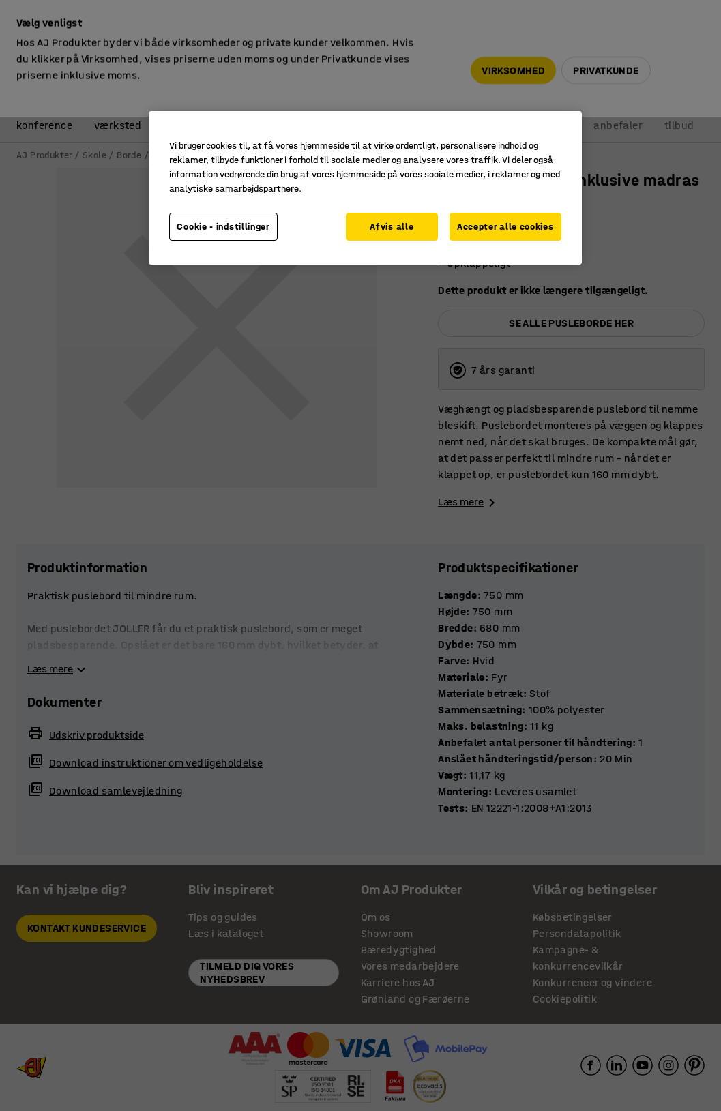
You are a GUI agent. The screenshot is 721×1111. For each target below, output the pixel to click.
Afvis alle (391, 227)
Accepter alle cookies (505, 227)
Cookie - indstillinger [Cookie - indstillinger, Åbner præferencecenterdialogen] (223, 227)
